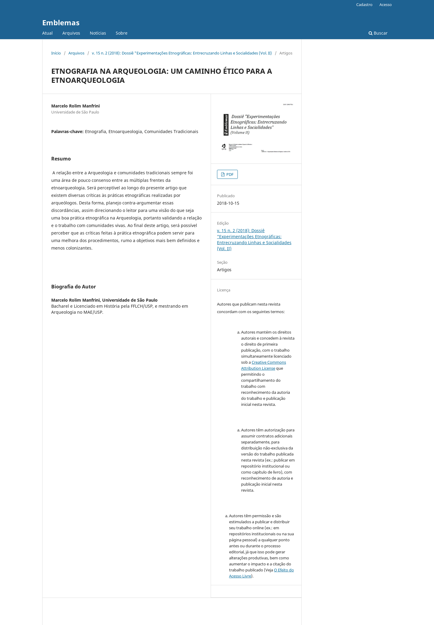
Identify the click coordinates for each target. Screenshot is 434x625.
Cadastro (364, 4)
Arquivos (71, 33)
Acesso (385, 4)
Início (56, 53)
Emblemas (61, 22)
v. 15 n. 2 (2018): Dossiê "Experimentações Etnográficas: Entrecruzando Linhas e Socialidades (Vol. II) (182, 53)
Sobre (121, 33)
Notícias (98, 33)
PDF (229, 174)
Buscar (378, 33)
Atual (47, 33)
